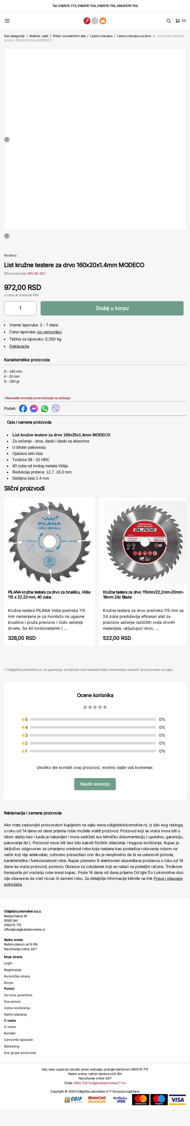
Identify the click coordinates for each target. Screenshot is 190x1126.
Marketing (11, 1062)
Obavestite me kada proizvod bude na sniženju (37, 414)
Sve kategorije (14, 36)
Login (8, 979)
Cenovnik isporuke (18, 1055)
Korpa (8, 998)
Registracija (12, 986)
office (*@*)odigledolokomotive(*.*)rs (99, 1099)
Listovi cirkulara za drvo (134, 36)
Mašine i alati (38, 36)
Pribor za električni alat (69, 36)
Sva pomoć (12, 1017)
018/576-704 (86, 6)
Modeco (10, 271)
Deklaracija (19, 362)
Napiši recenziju (95, 799)
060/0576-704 (127, 6)
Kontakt (9, 1049)
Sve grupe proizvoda (20, 1069)
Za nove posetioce (18, 1011)
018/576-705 (106, 6)
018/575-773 (67, 6)
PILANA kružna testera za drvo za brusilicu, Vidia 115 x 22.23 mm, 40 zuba (49, 610)
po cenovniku (49, 347)
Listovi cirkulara (101, 36)
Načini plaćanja (15, 1030)
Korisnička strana (17, 992)
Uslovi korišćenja (17, 1024)
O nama (10, 1043)
